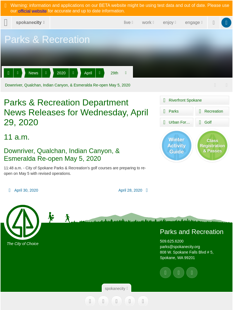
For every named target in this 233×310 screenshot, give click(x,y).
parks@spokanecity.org (180, 246)
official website (32, 11)
